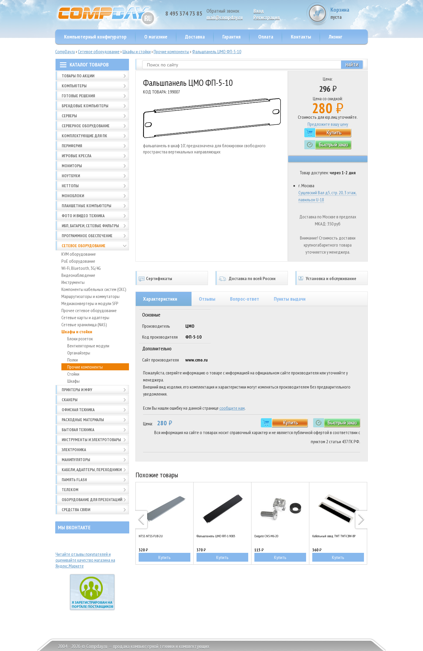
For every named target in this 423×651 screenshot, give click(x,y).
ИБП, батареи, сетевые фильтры (90, 225)
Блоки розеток (80, 339)
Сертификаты (159, 278)
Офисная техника (78, 409)
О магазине (155, 36)
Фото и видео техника (83, 215)
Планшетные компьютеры (86, 205)
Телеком (70, 489)
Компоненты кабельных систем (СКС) (93, 289)
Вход (259, 10)
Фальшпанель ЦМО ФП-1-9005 (216, 536)
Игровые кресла (76, 155)
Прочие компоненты (171, 51)
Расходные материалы (83, 419)
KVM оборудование (78, 254)
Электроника (74, 449)
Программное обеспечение (87, 235)
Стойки (73, 374)
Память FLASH (74, 479)
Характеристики (160, 298)
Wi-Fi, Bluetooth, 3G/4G (81, 268)
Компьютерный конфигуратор (95, 36)
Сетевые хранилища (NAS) (84, 324)
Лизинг (335, 36)
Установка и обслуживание (331, 278)
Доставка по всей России (252, 278)
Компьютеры (74, 85)
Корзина (346, 13)
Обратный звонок (223, 10)
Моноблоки (73, 195)
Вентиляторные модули (88, 346)
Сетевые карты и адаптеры (85, 317)
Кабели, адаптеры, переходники (92, 469)
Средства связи (76, 509)
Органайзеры (78, 353)
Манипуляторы (76, 459)
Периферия (72, 145)
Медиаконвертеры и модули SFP (89, 303)
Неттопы (70, 185)
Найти (351, 65)
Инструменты (73, 282)
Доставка (195, 36)
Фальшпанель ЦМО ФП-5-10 (216, 51)
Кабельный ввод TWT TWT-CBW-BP (333, 536)
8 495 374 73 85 (183, 13)
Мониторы (72, 165)
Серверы (69, 115)
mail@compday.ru (225, 17)
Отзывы (207, 298)
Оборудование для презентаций (92, 499)
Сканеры (70, 399)
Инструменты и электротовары (91, 439)
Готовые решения (78, 95)
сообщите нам (232, 408)
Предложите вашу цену (328, 124)
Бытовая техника (78, 429)
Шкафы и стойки (136, 51)
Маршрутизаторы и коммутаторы (90, 296)
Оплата (265, 36)
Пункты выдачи (290, 298)
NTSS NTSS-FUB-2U (151, 536)
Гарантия (231, 36)
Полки (72, 360)
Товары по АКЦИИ (78, 75)
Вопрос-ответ (244, 298)
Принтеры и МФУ (77, 389)
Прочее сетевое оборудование (89, 310)
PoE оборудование (78, 261)
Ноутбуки (71, 175)
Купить (164, 557)
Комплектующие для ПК (84, 135)
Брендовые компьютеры (85, 105)
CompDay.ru (65, 51)
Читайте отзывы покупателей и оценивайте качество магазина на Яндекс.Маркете (85, 560)
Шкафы (73, 381)
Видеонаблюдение (78, 275)
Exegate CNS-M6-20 (266, 536)
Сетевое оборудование (99, 51)
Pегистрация (267, 17)
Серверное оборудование (86, 125)
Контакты (301, 36)
